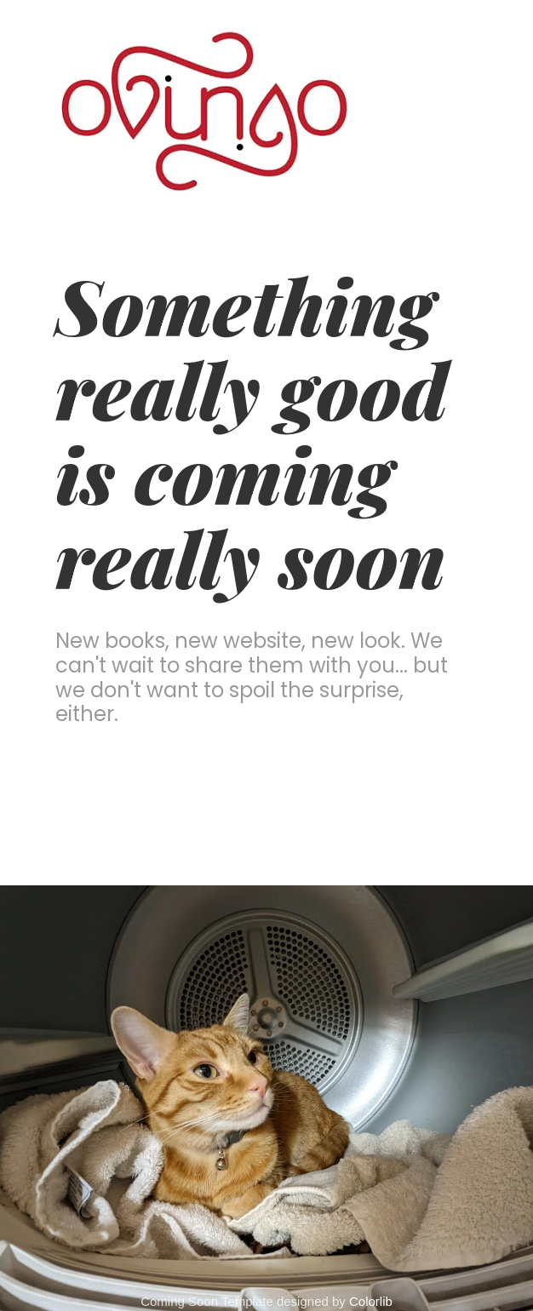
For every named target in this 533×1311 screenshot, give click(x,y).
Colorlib (371, 1301)
